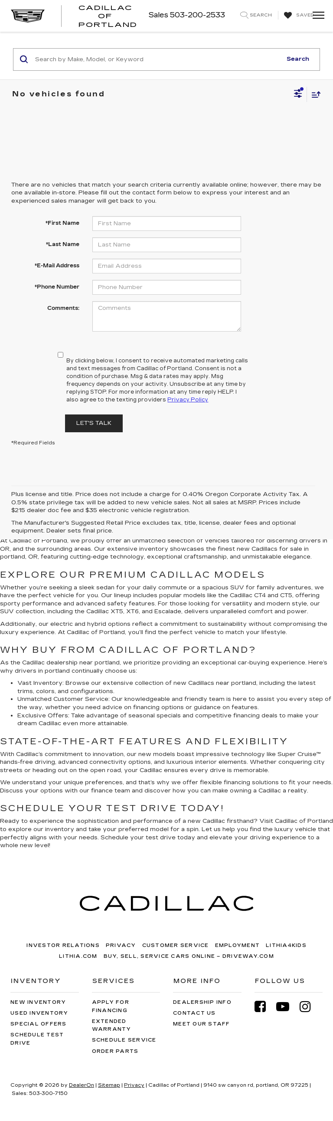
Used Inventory (39, 1013)
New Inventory (38, 1002)
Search (298, 59)
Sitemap (109, 1085)
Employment (237, 945)
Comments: (63, 308)
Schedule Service (124, 1040)
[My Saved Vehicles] (298, 16)
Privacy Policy (187, 400)
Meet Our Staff (201, 1024)
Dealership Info (202, 1002)
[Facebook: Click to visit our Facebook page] (264, 1006)
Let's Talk (93, 423)
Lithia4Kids (286, 945)
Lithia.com (78, 956)
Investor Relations (63, 945)
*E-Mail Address (57, 266)
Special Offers (38, 1024)
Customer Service (175, 945)
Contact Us (194, 1013)
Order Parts (115, 1051)
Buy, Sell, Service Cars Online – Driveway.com (189, 956)
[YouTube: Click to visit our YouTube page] (287, 1006)
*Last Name (62, 244)
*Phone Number (57, 287)
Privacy (121, 945)
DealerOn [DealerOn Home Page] (81, 1085)
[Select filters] (298, 94)
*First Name (62, 223)
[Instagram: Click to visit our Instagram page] (310, 1006)
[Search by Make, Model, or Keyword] (157, 59)
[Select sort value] (314, 94)
